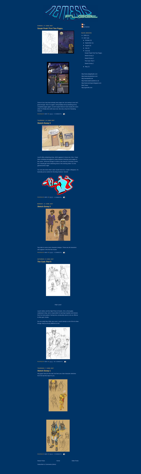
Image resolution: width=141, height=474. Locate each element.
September (88, 43)
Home (58, 460)
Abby (83, 24)
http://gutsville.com (87, 87)
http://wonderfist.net (87, 78)
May (86, 66)
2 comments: (58, 197)
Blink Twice (85, 85)
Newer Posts (41, 460)
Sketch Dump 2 (44, 207)
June (86, 50)
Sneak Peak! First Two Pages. (50, 28)
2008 (85, 35)
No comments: (58, 361)
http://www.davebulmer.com (90, 76)
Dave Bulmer (86, 27)
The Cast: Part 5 (44, 262)
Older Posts (75, 460)
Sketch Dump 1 (44, 371)
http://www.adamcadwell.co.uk (90, 80)
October (87, 40)
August (87, 45)
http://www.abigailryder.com (89, 74)
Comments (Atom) (50, 464)
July (86, 48)
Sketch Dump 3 (44, 123)
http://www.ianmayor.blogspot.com (91, 83)
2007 (85, 38)
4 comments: (58, 114)
